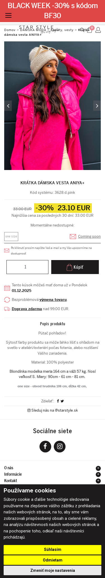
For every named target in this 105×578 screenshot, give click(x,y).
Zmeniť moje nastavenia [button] (52, 570)
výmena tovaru (53, 300)
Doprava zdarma (27, 309)
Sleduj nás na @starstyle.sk (52, 410)
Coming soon (89, 236)
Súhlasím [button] (52, 549)
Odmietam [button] (52, 560)
